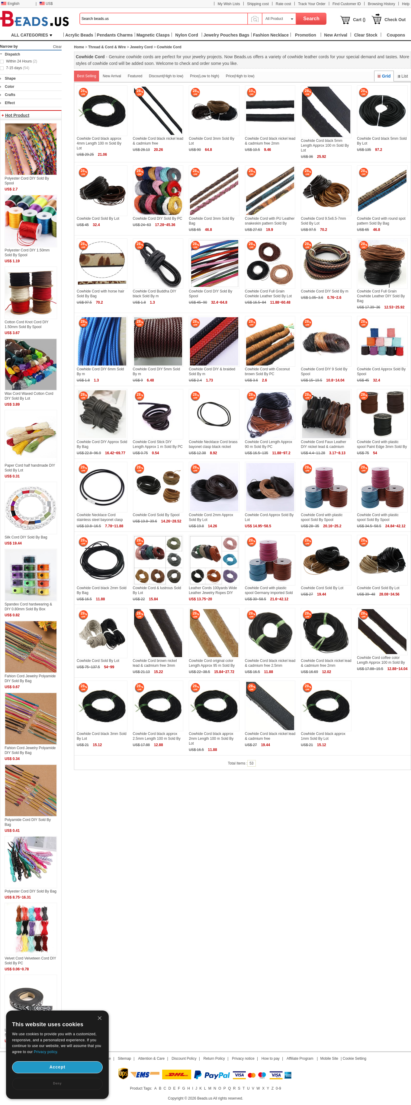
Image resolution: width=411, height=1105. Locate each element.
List (402, 76)
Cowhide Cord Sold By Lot (98, 218)
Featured (135, 76)
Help (405, 4)
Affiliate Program (300, 1058)
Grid (383, 76)
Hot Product (17, 115)
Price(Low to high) (204, 76)
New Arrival (112, 76)
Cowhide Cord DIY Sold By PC (157, 218)
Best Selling (86, 76)
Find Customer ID (346, 4)
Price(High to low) (240, 76)
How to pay (271, 1058)
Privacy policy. (46, 1052)
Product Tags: (141, 1088)
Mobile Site (329, 1058)
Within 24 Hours (21, 61)
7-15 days (17, 68)
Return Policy (214, 1058)
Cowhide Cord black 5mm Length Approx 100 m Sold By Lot (325, 145)
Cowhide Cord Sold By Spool (156, 515)
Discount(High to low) (166, 76)
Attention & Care (151, 1058)
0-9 (278, 1088)
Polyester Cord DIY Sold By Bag (30, 891)
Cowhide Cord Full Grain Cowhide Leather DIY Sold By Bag (381, 296)
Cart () (359, 19)
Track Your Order (312, 4)
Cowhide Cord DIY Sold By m (324, 291)
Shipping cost (258, 4)
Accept (58, 1067)
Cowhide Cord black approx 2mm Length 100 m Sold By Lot (211, 739)
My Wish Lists (229, 4)
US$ (46, 4)
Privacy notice (243, 1058)
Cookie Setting (354, 1058)
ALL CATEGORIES (31, 35)
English (10, 4)
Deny (57, 1083)
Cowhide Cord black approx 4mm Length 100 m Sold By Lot (99, 143)
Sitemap (124, 1058)
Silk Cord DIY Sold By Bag (26, 537)
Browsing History (381, 4)
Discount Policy (184, 1058)
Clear (57, 47)
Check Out (395, 19)
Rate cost (283, 4)
